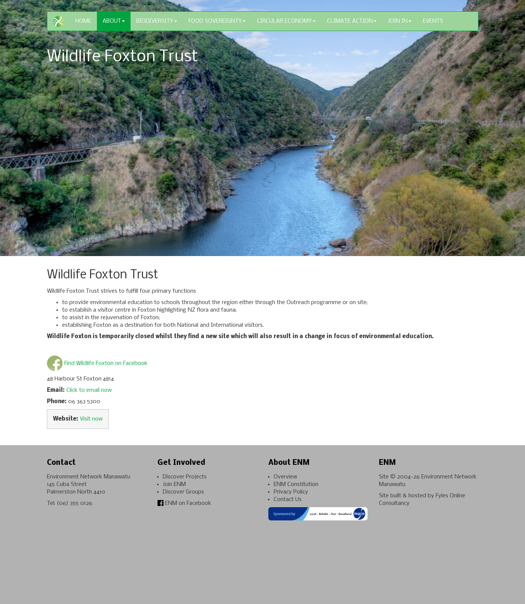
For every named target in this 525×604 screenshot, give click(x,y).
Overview (285, 477)
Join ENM (174, 484)
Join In (399, 21)
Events (433, 21)
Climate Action (352, 21)
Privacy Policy (291, 492)
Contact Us (288, 500)
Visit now (91, 419)
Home (83, 21)
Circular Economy (286, 21)
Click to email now (89, 390)
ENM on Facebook (184, 503)
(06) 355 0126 (74, 503)
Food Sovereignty (217, 21)
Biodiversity (156, 21)
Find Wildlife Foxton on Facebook (106, 363)
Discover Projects (185, 477)
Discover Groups (183, 492)
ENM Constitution (296, 484)
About (114, 21)
